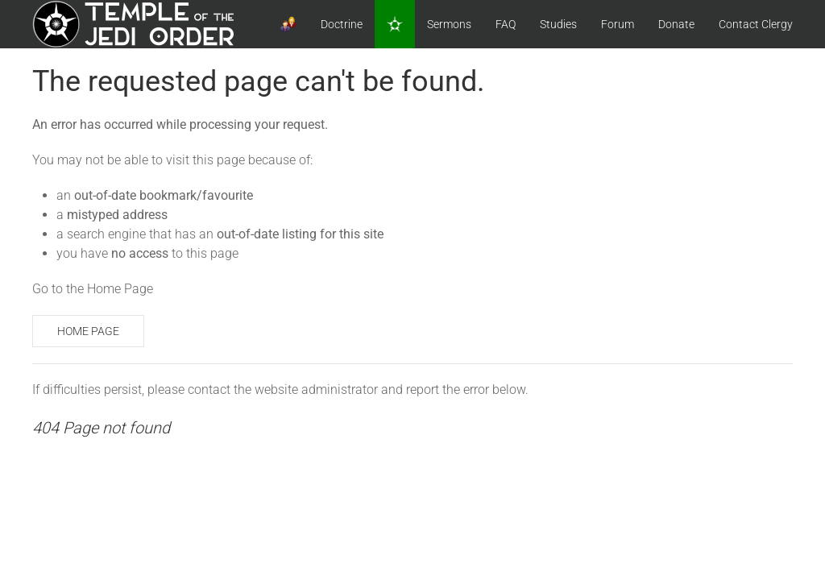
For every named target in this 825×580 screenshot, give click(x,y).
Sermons (449, 24)
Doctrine (342, 24)
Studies (558, 24)
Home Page (88, 331)
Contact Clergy (756, 24)
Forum (617, 24)
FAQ (505, 24)
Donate (676, 24)
